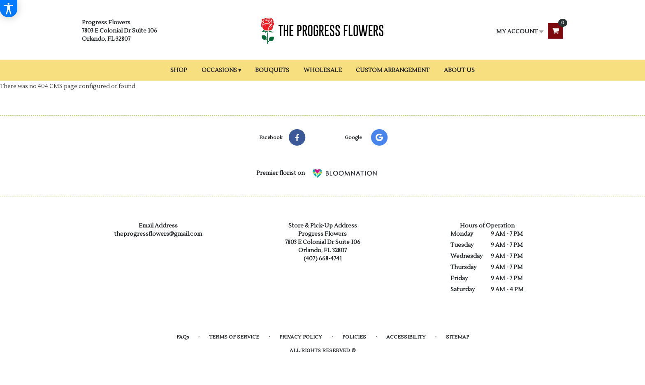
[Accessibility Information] (8, 8)
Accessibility (406, 337)
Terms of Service (234, 337)
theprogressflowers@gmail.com (158, 234)
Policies (354, 337)
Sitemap (457, 337)
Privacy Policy (300, 337)
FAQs (182, 337)
